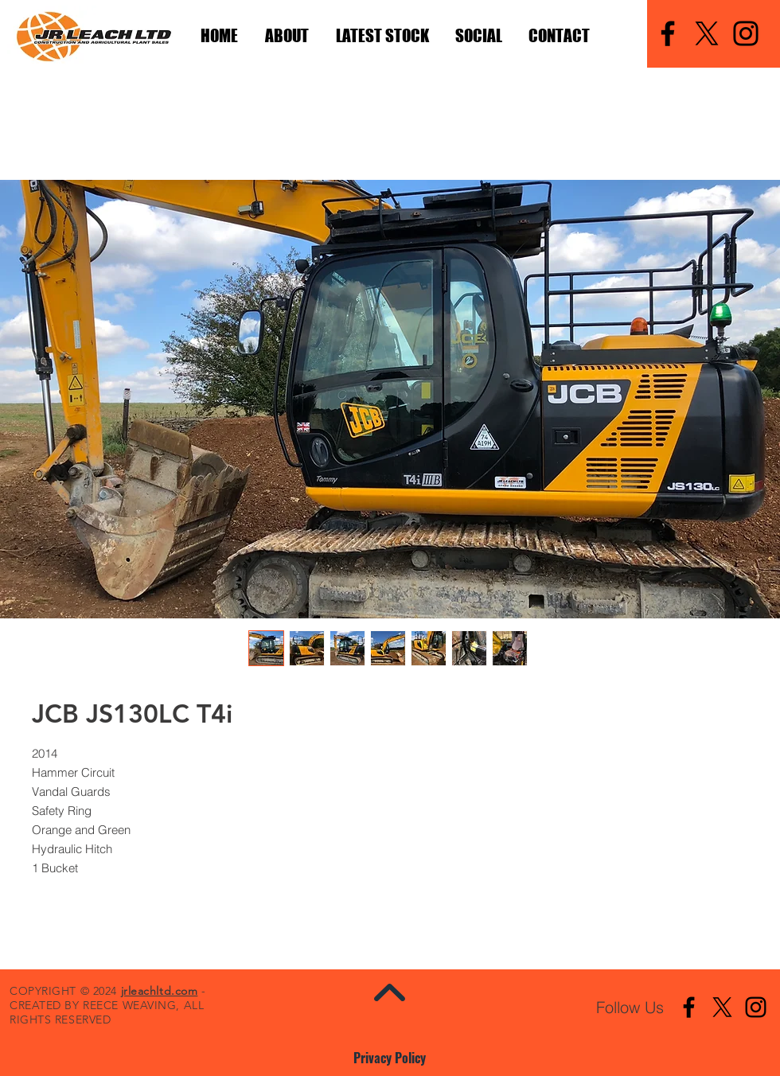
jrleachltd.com (159, 991)
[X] (706, 33)
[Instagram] (745, 33)
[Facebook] (667, 33)
